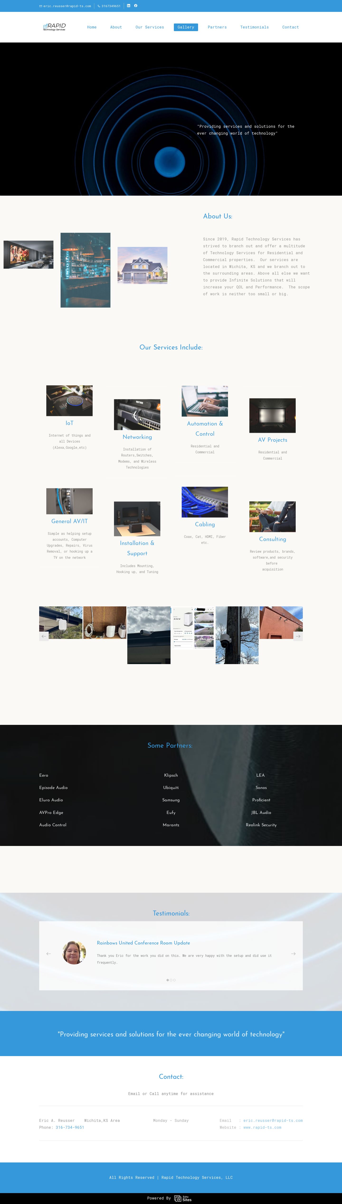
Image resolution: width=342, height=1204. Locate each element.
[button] (44, 636)
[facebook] (135, 6)
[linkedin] (128, 6)
